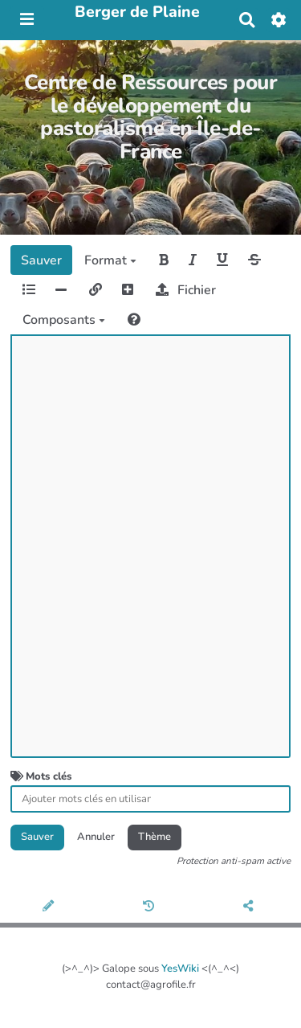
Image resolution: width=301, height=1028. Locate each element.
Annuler (96, 836)
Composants (63, 320)
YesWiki (180, 968)
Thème (154, 836)
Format (110, 260)
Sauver (41, 260)
